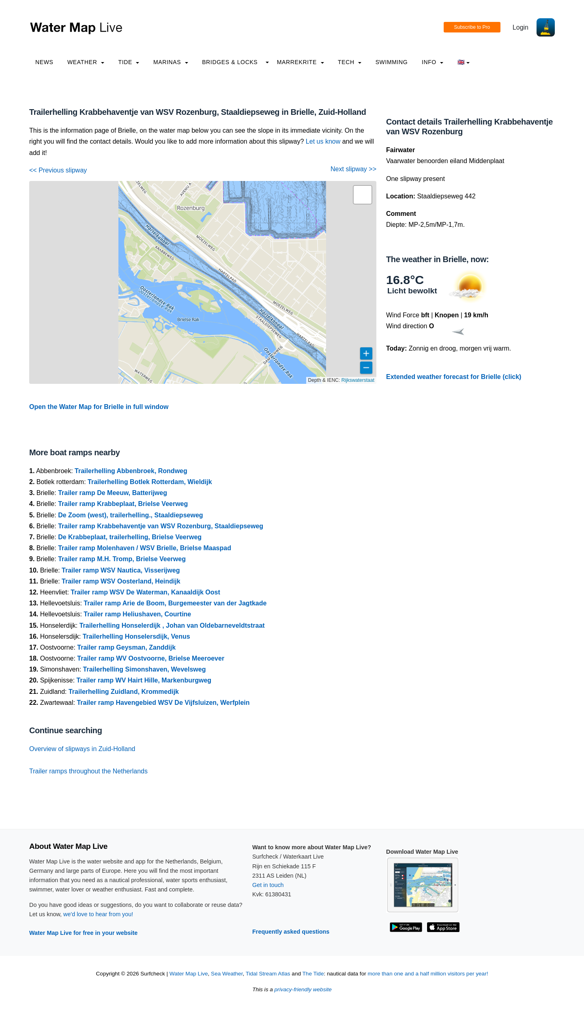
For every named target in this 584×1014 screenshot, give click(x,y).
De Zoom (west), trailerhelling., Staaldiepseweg (130, 515)
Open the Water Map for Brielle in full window (98, 406)
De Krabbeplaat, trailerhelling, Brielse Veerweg (130, 537)
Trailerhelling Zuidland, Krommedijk (124, 691)
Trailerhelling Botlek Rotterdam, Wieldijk (150, 481)
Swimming (392, 62)
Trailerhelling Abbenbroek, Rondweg (131, 470)
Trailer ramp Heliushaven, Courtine (137, 614)
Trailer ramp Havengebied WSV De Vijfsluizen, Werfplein (163, 702)
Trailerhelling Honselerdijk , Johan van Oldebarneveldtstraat (172, 625)
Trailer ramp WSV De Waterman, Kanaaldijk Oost (145, 592)
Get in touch (268, 885)
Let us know (323, 141)
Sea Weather (227, 974)
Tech (349, 62)
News (44, 62)
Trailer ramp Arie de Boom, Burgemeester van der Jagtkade (175, 603)
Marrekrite (300, 62)
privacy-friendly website (303, 989)
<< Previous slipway (58, 170)
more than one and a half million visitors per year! (428, 974)
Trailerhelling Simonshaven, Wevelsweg (144, 669)
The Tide (313, 974)
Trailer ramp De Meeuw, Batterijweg (112, 492)
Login (520, 27)
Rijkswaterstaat (357, 380)
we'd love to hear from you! (98, 914)
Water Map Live (189, 974)
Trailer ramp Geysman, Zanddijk (126, 647)
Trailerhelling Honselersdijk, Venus (136, 636)
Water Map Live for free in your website (83, 933)
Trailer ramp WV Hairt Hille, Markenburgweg (144, 680)
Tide (128, 62)
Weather (85, 62)
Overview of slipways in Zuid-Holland (82, 748)
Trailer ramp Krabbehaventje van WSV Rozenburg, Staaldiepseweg (160, 526)
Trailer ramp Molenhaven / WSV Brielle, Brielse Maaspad (144, 548)
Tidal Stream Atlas (268, 974)
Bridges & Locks (230, 62)
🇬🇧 (463, 62)
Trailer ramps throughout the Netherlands (88, 771)
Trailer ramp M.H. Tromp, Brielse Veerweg (122, 558)
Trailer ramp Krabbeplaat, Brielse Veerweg (123, 503)
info (433, 62)
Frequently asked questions (290, 931)
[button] (362, 195)
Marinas (170, 62)
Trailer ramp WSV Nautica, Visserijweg (121, 570)
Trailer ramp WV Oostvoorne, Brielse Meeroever (150, 658)
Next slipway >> (353, 169)
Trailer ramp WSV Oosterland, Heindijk (121, 581)
